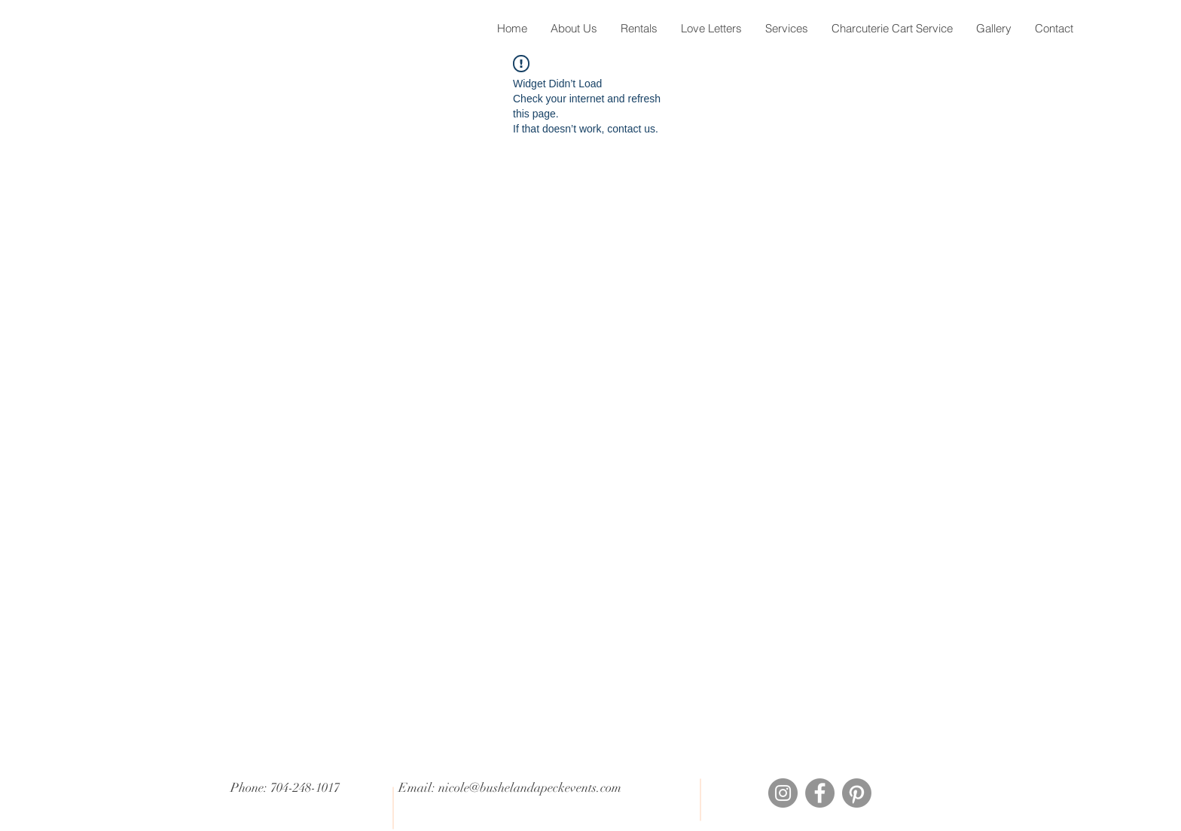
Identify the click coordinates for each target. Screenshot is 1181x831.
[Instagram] (783, 793)
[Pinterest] (856, 793)
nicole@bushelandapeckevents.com (529, 788)
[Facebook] (820, 793)
